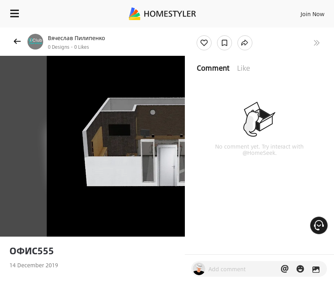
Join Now (313, 13)
